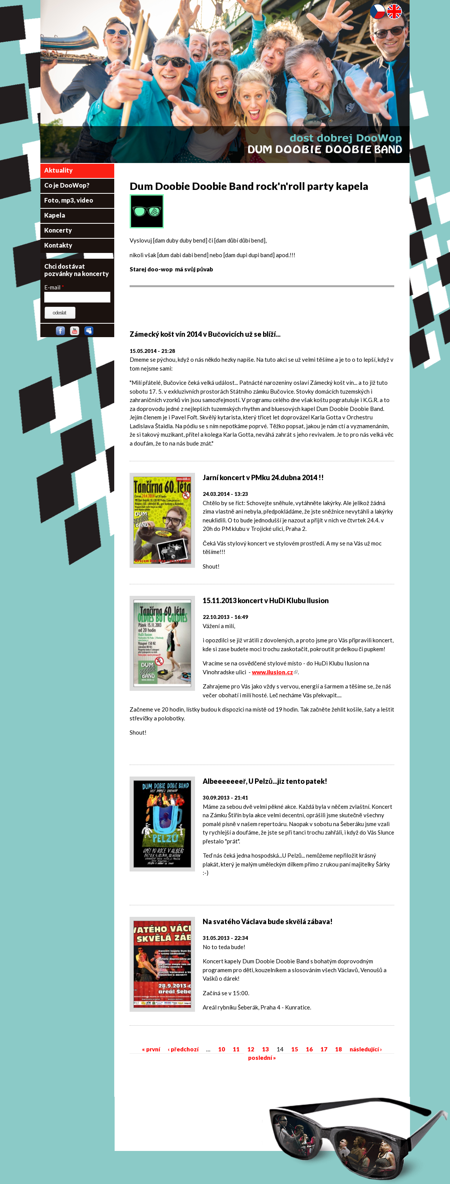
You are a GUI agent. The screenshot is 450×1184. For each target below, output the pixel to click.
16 (309, 1049)
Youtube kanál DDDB (76, 332)
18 (338, 1049)
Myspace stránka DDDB (90, 332)
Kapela (54, 215)
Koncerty (58, 230)
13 (265, 1049)
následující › (366, 1049)
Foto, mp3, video (68, 200)
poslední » (262, 1057)
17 (323, 1049)
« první (151, 1049)
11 (236, 1049)
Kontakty (58, 245)
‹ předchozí (183, 1049)
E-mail (54, 287)
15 (294, 1049)
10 (221, 1049)
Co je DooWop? (67, 185)
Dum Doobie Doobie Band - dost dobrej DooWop (325, 144)
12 (250, 1049)
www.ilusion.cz (275, 671)
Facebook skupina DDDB (62, 332)
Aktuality (58, 170)
